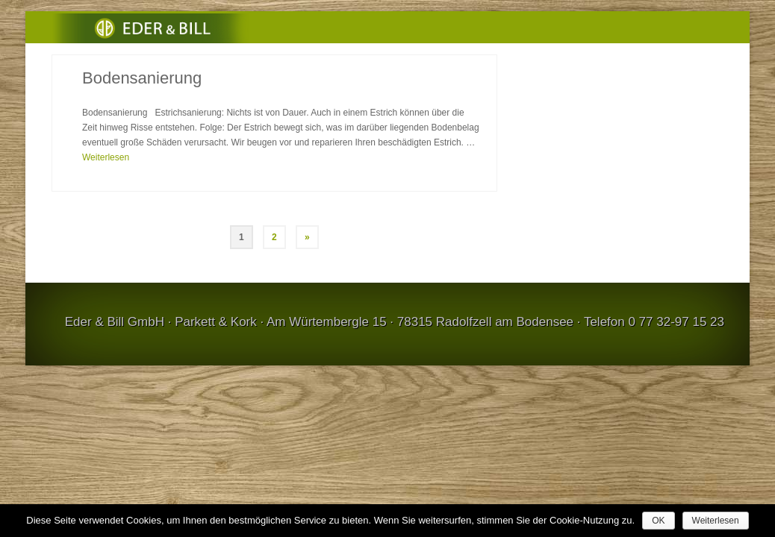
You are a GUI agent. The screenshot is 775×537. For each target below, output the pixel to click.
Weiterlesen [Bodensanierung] (105, 183)
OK (658, 520)
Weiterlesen (715, 520)
